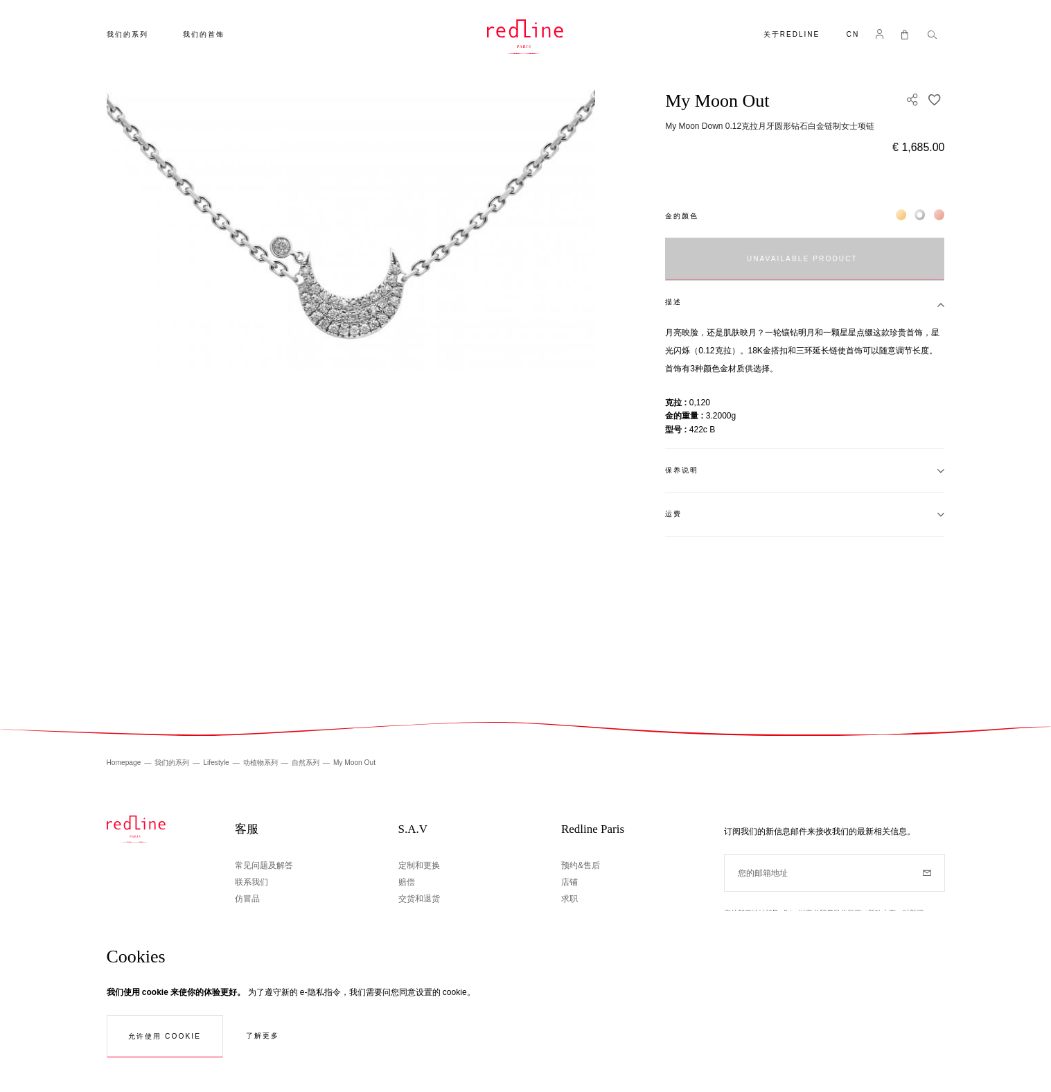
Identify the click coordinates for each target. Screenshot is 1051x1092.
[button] (852, 35)
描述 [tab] (673, 302)
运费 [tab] (673, 514)
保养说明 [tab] (681, 470)
